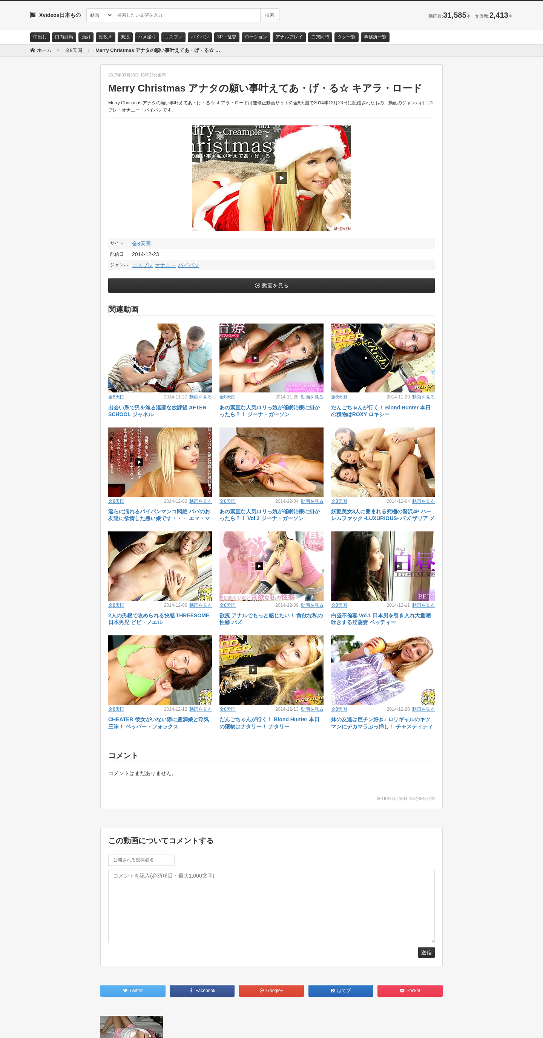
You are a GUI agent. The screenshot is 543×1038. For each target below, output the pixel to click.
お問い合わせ (49, 1025)
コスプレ (173, 37)
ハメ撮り (147, 37)
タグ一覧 (346, 37)
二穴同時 (320, 37)
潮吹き (105, 37)
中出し (40, 37)
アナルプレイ (289, 37)
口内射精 (64, 37)
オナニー (165, 265)
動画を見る (275, 285)
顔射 (85, 37)
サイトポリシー (86, 1025)
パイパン (200, 37)
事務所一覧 (375, 37)
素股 (125, 37)
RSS (115, 1025)
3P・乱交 (226, 37)
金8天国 (141, 244)
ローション (256, 37)
